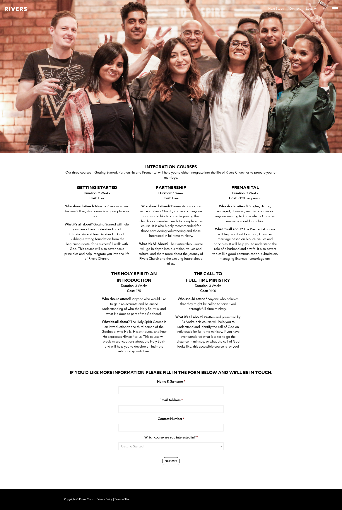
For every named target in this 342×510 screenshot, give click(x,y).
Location (312, 8)
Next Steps (276, 8)
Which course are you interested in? (171, 437)
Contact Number (171, 419)
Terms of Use (122, 499)
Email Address (171, 400)
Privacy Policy (105, 499)
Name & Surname (171, 382)
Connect (295, 8)
